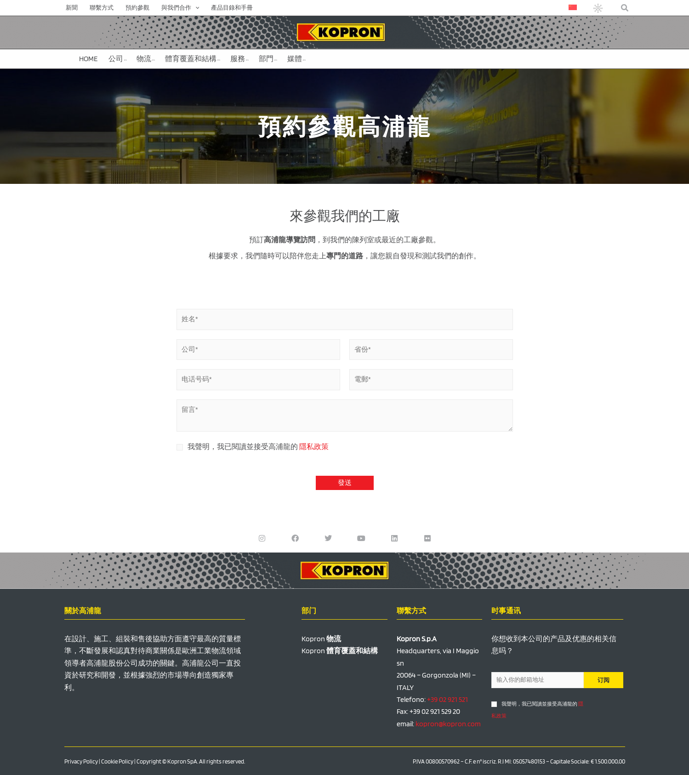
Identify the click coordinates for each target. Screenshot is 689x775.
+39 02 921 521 (447, 699)
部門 (268, 58)
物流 (146, 58)
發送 (345, 483)
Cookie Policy (117, 761)
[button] (625, 8)
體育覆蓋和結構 (192, 58)
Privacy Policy (81, 761)
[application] (195, 8)
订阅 (603, 680)
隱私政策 (314, 446)
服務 (239, 58)
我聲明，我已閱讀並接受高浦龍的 (258, 446)
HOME (88, 58)
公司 (117, 58)
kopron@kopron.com (448, 723)
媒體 (296, 58)
